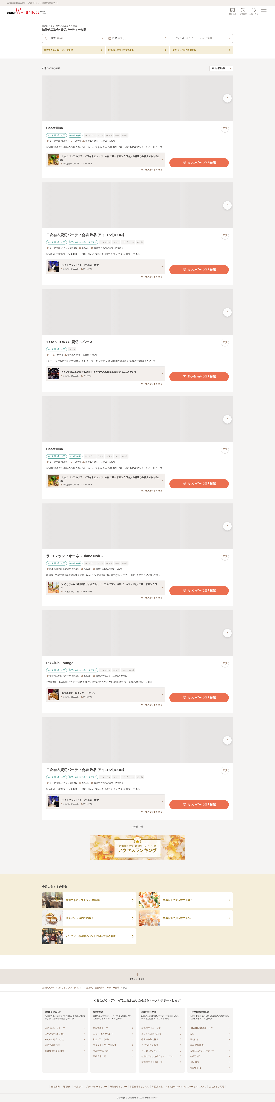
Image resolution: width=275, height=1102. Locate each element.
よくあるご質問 (216, 1086)
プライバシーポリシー (96, 1086)
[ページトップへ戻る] (137, 976)
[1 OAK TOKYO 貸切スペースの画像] (137, 312)
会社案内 (55, 1086)
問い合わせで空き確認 (199, 377)
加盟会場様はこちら (139, 1086)
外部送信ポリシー (118, 1086)
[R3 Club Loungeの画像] (137, 633)
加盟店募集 (157, 1086)
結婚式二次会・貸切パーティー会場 (102, 987)
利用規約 (67, 1086)
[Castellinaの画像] (137, 98)
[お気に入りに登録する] (225, 129)
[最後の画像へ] (227, 98)
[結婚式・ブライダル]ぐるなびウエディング (62, 987)
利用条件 (78, 1086)
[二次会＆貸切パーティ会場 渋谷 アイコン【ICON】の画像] (137, 205)
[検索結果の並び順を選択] (221, 68)
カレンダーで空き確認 (199, 163)
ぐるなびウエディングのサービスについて (186, 1086)
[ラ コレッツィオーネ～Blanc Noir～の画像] (137, 526)
